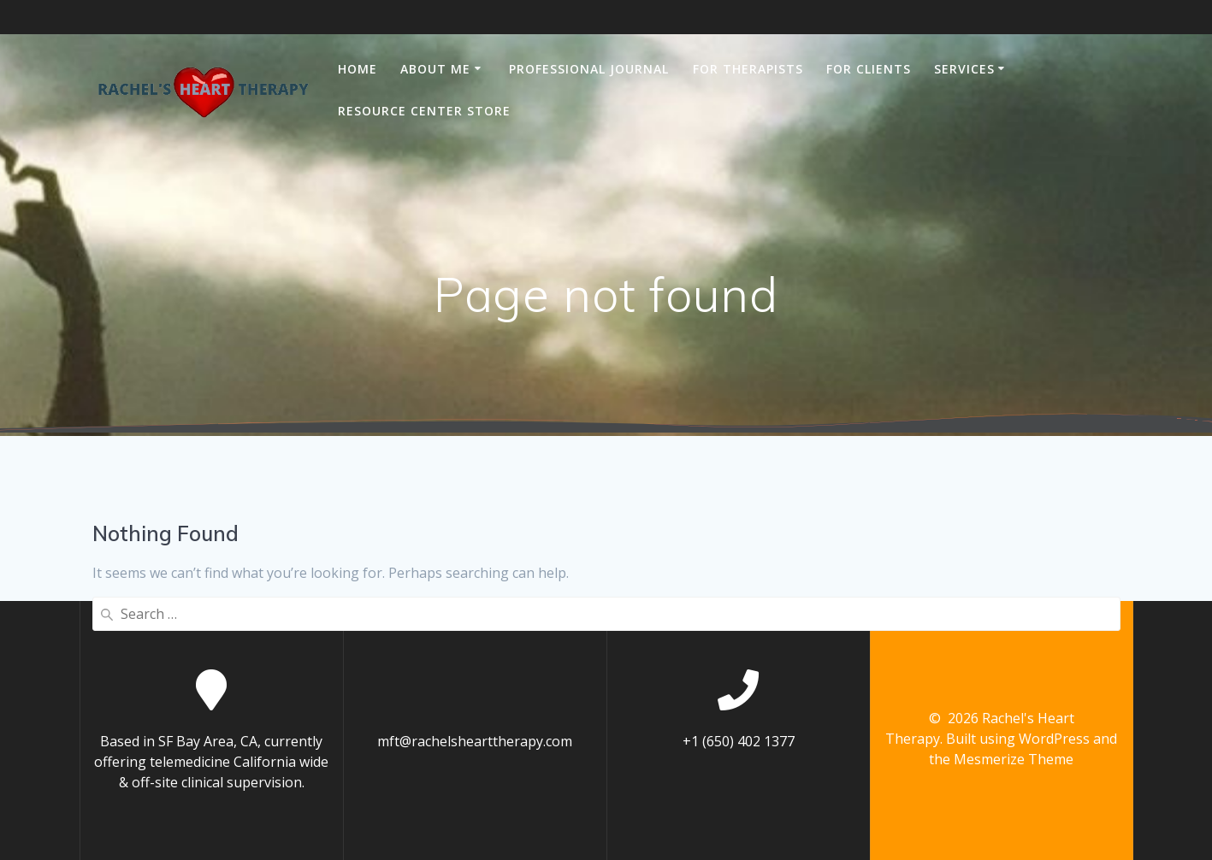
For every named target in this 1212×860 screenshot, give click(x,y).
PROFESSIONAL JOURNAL (589, 69)
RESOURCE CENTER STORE (424, 111)
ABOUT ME (435, 69)
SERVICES (964, 69)
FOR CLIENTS (868, 69)
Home (357, 69)
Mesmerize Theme (1013, 759)
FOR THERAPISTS (748, 69)
